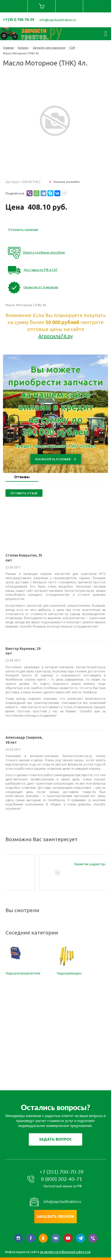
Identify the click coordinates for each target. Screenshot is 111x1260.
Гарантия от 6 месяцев (41, 287)
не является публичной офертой (65, 1252)
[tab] (21, 477)
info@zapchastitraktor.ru (57, 20)
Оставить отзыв (23, 493)
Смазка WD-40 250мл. (43, 864)
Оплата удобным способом (44, 252)
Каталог (23, 47)
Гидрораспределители (23, 973)
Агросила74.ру (55, 336)
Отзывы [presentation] (22, 477)
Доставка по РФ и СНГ (41, 269)
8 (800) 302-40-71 (61, 1179)
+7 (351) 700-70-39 (18, 20)
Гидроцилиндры (69, 973)
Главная (8, 47)
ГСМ (72, 47)
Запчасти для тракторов (49, 47)
